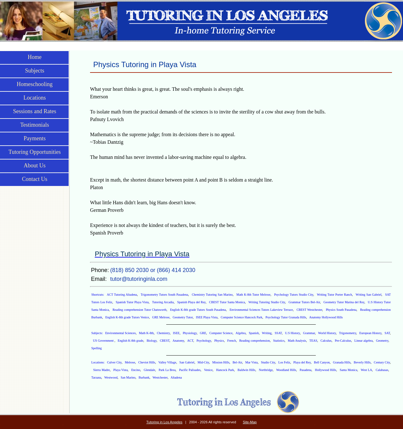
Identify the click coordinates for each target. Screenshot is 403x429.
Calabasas (382, 370)
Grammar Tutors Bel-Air (304, 302)
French (231, 340)
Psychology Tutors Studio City (293, 294)
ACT (190, 340)
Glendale (149, 370)
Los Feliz (284, 362)
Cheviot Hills (146, 362)
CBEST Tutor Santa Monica (227, 302)
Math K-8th (146, 333)
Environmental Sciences (120, 333)
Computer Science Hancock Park (241, 317)
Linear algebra (364, 340)
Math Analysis (297, 340)
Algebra (241, 333)
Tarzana (96, 377)
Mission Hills (220, 362)
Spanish (254, 333)
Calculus (326, 340)
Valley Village (167, 362)
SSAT (278, 333)
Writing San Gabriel (369, 294)
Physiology (189, 333)
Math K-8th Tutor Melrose (253, 294)
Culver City (114, 362)
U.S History (292, 333)
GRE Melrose (160, 317)
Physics (219, 340)
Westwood (110, 377)
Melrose (130, 362)
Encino (135, 370)
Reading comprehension (254, 340)
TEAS (313, 340)
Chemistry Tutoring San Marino (212, 294)
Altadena (176, 377)
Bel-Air (237, 362)
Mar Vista (251, 362)
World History (327, 333)
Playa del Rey (302, 362)
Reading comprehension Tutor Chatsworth (139, 309)
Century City (382, 362)
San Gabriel (187, 362)
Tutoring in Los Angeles (164, 422)
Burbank (144, 377)
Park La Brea (167, 370)
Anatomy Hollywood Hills (326, 317)
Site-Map (250, 422)
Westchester (160, 377)
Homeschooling (35, 84)
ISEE (176, 333)
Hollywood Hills (325, 370)
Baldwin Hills (246, 370)
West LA (366, 370)
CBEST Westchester (309, 309)
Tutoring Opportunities (35, 152)
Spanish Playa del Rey (191, 302)
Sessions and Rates (34, 111)
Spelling (96, 348)
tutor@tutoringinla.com (138, 279)
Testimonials (34, 125)
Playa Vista (120, 370)
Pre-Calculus (343, 340)
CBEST (164, 340)
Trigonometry (347, 333)
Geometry (382, 340)
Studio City (268, 362)
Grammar (309, 333)
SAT (387, 333)
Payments (35, 138)
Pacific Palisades (190, 370)
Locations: (98, 362)
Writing (267, 333)
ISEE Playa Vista (207, 317)
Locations (35, 98)
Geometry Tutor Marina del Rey (343, 302)
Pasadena (305, 370)
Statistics (278, 340)
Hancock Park (225, 370)
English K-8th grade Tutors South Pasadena (198, 309)
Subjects (34, 70)
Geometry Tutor (183, 317)
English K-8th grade (130, 340)
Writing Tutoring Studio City (266, 302)
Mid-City (203, 362)
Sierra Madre (101, 370)
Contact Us (35, 179)
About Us (35, 165)
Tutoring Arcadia (163, 302)
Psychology (203, 340)
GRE (203, 333)
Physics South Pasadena (341, 309)
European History (370, 333)
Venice (208, 370)
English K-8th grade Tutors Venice (127, 317)
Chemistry (163, 333)
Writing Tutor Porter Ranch (334, 294)
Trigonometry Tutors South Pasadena (164, 294)
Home (35, 57)
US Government (103, 340)
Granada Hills (341, 362)
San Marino (128, 377)
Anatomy (178, 340)
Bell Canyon (322, 362)
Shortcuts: (98, 294)
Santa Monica (348, 370)
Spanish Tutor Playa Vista (132, 302)
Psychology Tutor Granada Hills (285, 317)
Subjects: (97, 333)
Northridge (266, 370)
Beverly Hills (362, 362)
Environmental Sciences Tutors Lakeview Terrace (261, 309)
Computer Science (221, 333)
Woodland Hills (286, 370)
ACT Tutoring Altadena (122, 294)
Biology (152, 340)
